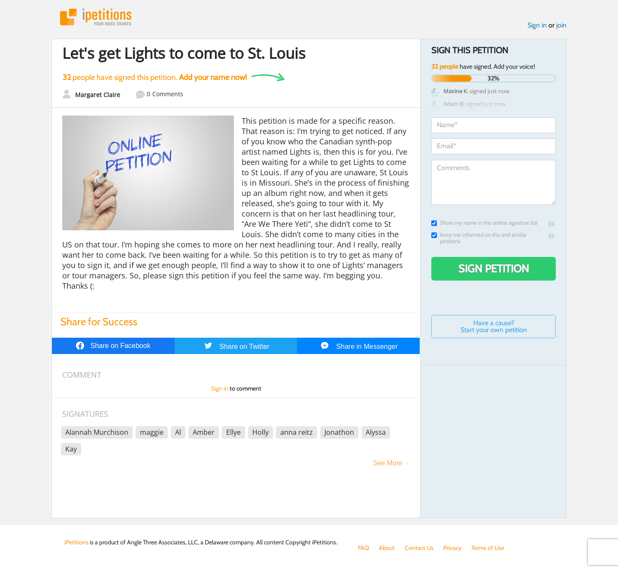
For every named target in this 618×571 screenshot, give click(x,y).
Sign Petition (493, 268)
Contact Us (419, 548)
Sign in (537, 25)
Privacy (452, 548)
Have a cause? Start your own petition (493, 326)
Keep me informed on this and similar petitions (479, 238)
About (387, 548)
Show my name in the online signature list (484, 223)
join (561, 25)
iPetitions (95, 17)
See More (388, 463)
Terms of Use (487, 548)
